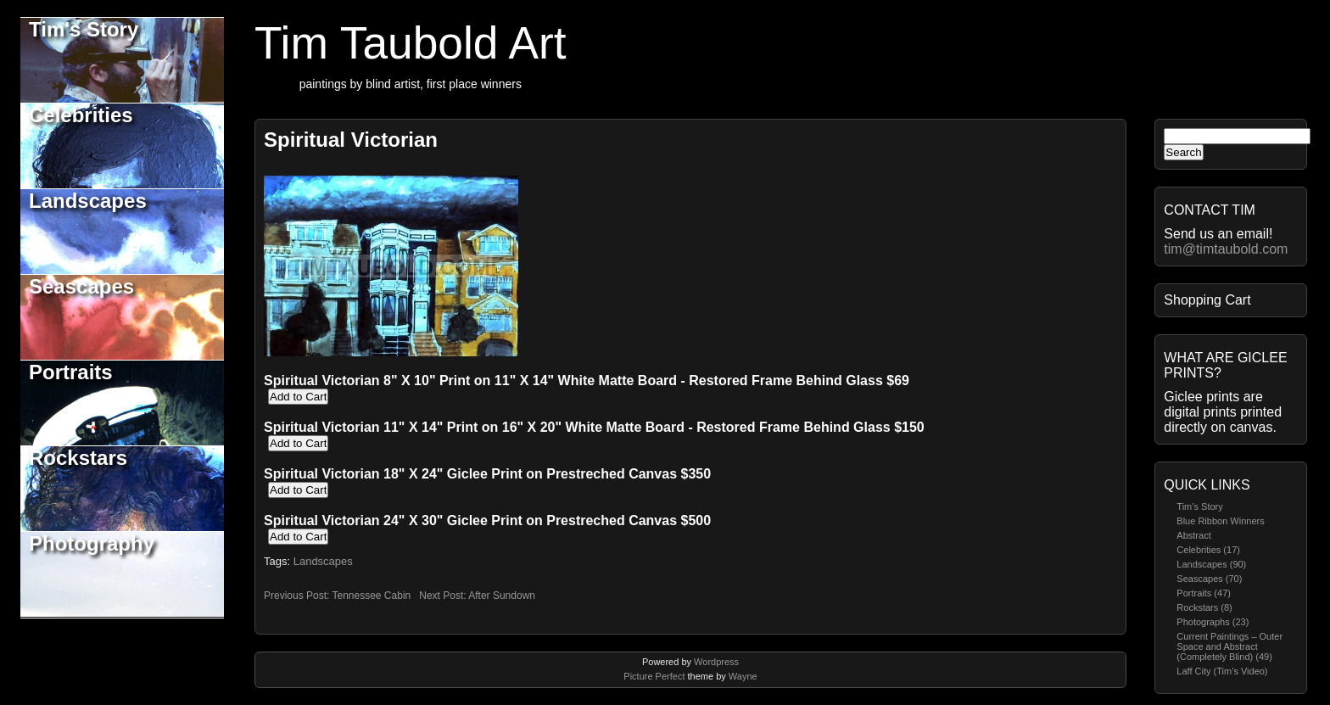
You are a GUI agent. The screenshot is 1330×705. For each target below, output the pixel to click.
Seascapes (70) (1209, 579)
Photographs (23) (1212, 622)
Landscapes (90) (1211, 564)
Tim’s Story (1199, 506)
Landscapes (88, 200)
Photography (91, 543)
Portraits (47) (1203, 593)
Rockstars (78, 457)
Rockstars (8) (1204, 607)
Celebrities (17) (1208, 550)
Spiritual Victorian (351, 139)
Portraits (71, 372)
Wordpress (716, 662)
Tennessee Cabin (371, 595)
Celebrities (81, 115)
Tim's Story (83, 29)
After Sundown (501, 595)
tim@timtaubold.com (1226, 249)
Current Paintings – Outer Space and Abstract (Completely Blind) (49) (1229, 646)
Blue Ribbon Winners (1220, 521)
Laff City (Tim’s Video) (1221, 671)
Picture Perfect (654, 676)
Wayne (743, 676)
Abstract (1193, 535)
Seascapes (81, 286)
